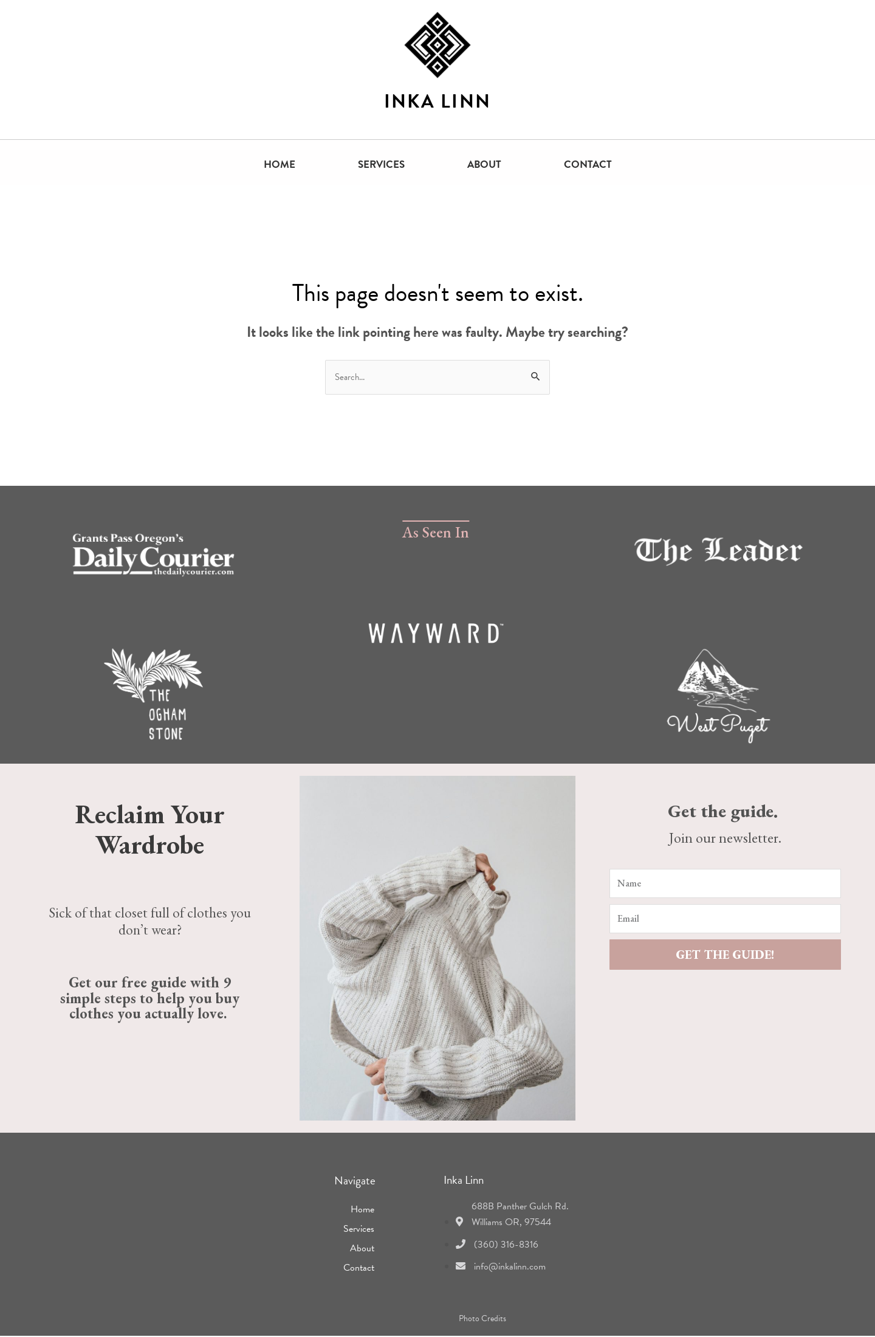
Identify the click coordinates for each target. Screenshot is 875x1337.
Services (381, 164)
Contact (588, 164)
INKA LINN (438, 102)
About (484, 164)
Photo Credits (482, 1319)
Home (279, 164)
